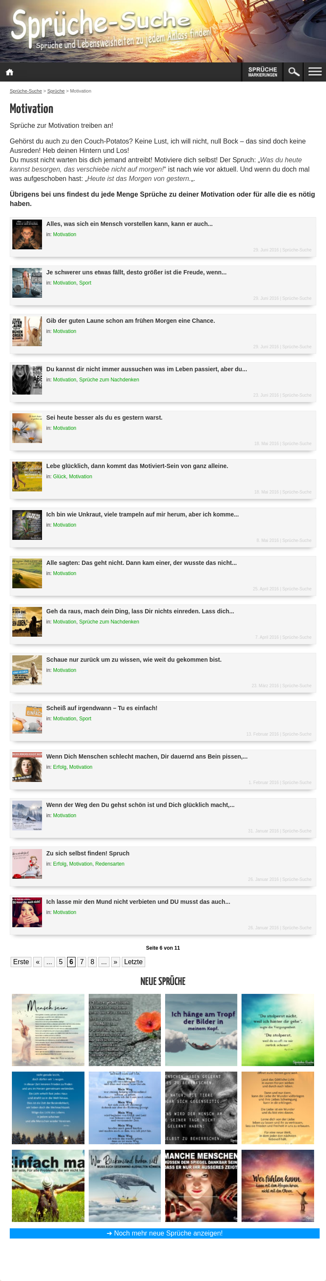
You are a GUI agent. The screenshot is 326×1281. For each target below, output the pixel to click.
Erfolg (59, 767)
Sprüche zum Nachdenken (109, 380)
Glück (59, 477)
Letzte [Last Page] (133, 961)
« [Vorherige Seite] (37, 961)
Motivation (64, 234)
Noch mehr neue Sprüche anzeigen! (168, 1233)
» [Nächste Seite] (116, 961)
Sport (85, 283)
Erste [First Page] (21, 961)
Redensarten (109, 864)
